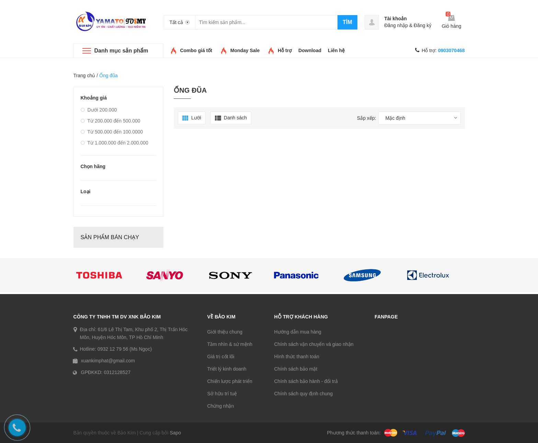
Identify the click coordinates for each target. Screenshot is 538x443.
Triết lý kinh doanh (227, 369)
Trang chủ (84, 75)
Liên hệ (336, 50)
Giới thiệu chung (225, 332)
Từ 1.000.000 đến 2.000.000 (114, 142)
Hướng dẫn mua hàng (297, 332)
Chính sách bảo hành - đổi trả (306, 381)
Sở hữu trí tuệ (222, 393)
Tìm (347, 22)
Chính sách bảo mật (296, 369)
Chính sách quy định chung (303, 393)
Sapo (175, 432)
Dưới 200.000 (99, 110)
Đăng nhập (396, 25)
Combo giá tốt (196, 50)
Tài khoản (395, 18)
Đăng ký (422, 25)
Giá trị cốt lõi (220, 356)
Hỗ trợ (285, 50)
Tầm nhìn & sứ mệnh (230, 344)
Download (309, 50)
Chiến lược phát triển (229, 381)
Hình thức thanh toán (296, 356)
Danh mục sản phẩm (121, 51)
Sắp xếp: (366, 118)
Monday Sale (245, 50)
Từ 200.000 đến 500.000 (110, 121)
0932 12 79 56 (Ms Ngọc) (125, 349)
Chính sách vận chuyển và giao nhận (314, 344)
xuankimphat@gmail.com (108, 360)
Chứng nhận (220, 406)
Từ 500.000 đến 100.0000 (112, 132)
